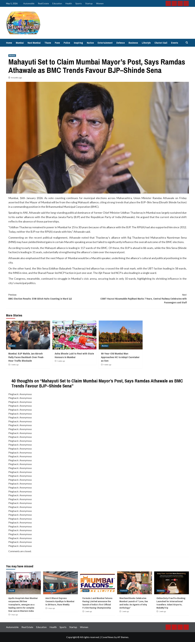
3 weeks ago (61, 361)
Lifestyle (146, 42)
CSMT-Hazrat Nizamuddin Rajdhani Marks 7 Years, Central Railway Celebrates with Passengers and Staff (142, 298)
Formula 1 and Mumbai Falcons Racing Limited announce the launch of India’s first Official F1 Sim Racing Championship (97, 603)
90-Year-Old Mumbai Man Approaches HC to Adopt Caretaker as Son (120, 357)
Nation (90, 42)
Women (100, 3)
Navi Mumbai (34, 42)
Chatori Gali (160, 42)
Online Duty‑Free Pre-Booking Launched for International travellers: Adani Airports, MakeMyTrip (170, 603)
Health (69, 3)
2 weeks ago (15, 365)
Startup (89, 3)
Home (9, 42)
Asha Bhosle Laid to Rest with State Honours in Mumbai (74, 355)
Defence (120, 42)
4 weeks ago (107, 365)
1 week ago (88, 611)
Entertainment (105, 42)
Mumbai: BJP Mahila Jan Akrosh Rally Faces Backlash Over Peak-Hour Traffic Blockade (26, 357)
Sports (78, 3)
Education (57, 3)
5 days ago (14, 615)
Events (174, 42)
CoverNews (107, 637)
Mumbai (20, 42)
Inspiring (78, 42)
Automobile (28, 3)
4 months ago (16, 77)
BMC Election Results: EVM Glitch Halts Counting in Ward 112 (53, 296)
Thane (47, 42)
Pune (57, 42)
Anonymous (26, 394)
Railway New (50, 591)
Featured (123, 591)
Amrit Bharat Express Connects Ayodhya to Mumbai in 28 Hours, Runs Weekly (59, 601)
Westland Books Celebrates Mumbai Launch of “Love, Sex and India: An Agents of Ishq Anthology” (133, 603)
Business (133, 42)
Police (67, 42)
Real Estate (43, 3)
